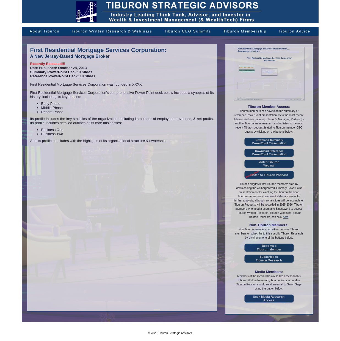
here (285, 217)
